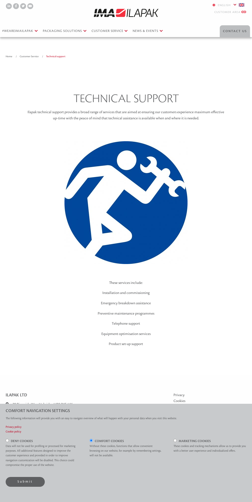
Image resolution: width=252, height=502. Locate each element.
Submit (25, 481)
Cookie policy (13, 431)
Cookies (179, 401)
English (228, 5)
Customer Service (29, 56)
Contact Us (235, 31)
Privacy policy (13, 427)
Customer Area (230, 12)
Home (9, 56)
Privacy (179, 395)
